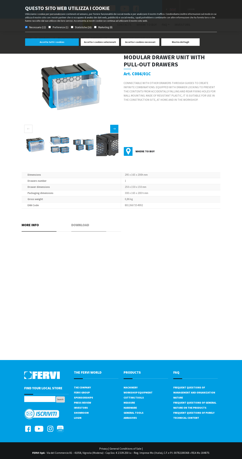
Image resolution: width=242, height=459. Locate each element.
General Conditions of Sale (125, 448)
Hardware (130, 407)
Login (77, 417)
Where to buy (145, 151)
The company (82, 387)
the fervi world (87, 372)
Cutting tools (134, 397)
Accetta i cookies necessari (140, 42)
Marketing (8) (105, 27)
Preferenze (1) (60, 27)
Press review (82, 402)
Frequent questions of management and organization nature (194, 392)
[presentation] (28, 129)
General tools (133, 412)
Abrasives (130, 417)
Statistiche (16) (83, 27)
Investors (81, 407)
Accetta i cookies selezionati (100, 42)
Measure (129, 402)
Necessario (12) (37, 27)
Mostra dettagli (180, 42)
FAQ (176, 372)
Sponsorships (83, 397)
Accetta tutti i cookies (52, 42)
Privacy (103, 448)
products (132, 372)
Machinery (131, 387)
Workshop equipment (138, 392)
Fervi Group (82, 392)
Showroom (81, 412)
